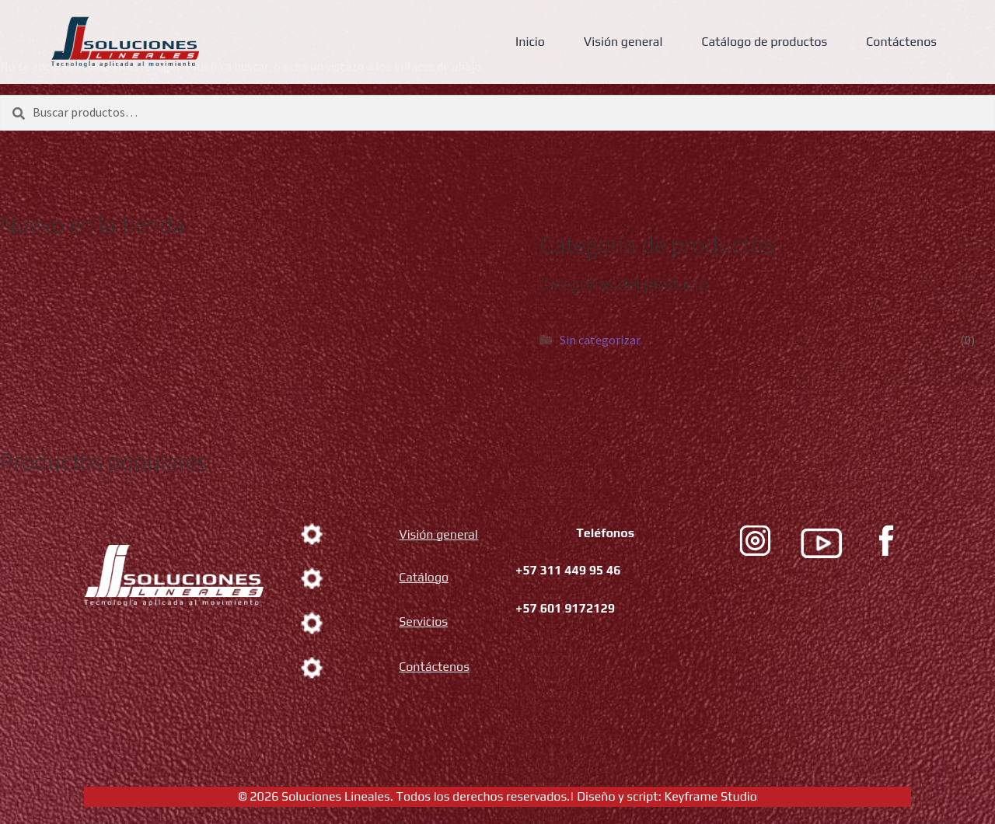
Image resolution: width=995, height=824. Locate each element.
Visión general (623, 41)
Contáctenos (901, 41)
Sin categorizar (600, 339)
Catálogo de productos (764, 41)
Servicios (423, 621)
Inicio (530, 41)
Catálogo (424, 577)
